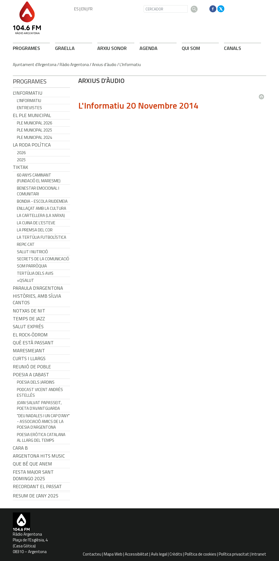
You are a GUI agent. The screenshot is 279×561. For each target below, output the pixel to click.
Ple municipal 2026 (34, 123)
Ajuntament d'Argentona (34, 64)
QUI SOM (191, 48)
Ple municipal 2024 (34, 137)
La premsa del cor (35, 230)
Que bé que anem (32, 463)
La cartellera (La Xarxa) (41, 215)
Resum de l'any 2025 (36, 495)
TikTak (20, 167)
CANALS (232, 48)
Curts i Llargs (29, 358)
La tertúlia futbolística (41, 237)
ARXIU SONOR (112, 48)
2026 (21, 153)
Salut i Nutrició (32, 252)
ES (76, 9)
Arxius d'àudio (104, 64)
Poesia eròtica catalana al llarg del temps (41, 437)
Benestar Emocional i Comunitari (38, 191)
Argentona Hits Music (39, 455)
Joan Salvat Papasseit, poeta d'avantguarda (39, 405)
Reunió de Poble (32, 366)
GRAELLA (65, 48)
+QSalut (25, 280)
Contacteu (92, 554)
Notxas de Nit (29, 310)
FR (90, 9)
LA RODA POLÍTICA (32, 144)
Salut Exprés (28, 326)
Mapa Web (113, 554)
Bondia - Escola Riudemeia (42, 201)
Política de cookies (200, 554)
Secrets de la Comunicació (43, 259)
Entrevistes (29, 108)
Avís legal (159, 554)
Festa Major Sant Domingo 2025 (33, 475)
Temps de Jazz (29, 318)
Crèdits (175, 554)
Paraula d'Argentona (38, 288)
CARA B (20, 448)
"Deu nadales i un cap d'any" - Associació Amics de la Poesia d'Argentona (43, 422)
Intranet (258, 554)
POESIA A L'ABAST (31, 374)
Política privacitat (234, 554)
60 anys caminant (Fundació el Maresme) (38, 178)
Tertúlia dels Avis (35, 273)
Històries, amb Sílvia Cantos (37, 299)
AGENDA (148, 48)
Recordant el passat (37, 486)
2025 (21, 160)
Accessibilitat (136, 554)
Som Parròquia (32, 266)
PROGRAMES (26, 48)
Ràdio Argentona (74, 64)
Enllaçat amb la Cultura (41, 208)
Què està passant (33, 342)
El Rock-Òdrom (30, 334)
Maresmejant (29, 350)
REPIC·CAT (26, 244)
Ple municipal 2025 (34, 130)
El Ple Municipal (32, 115)
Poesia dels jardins (35, 382)
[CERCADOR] (166, 9)
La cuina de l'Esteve (36, 223)
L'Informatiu (130, 64)
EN (83, 9)
